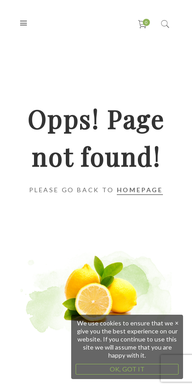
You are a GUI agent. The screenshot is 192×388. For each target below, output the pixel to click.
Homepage (140, 190)
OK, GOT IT (127, 369)
